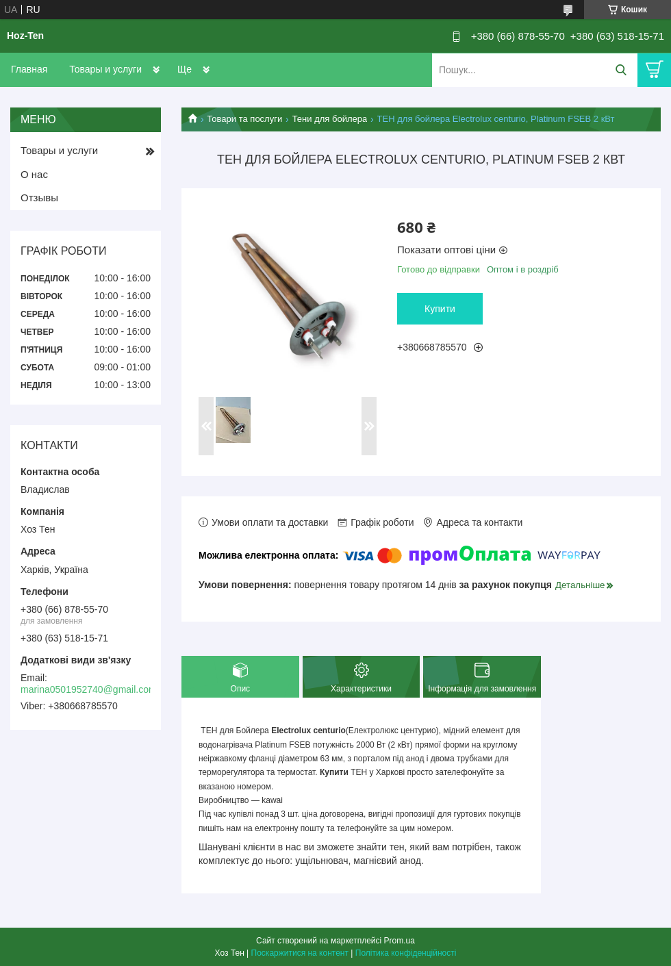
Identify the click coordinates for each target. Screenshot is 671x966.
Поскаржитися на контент (300, 953)
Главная (29, 69)
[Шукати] (620, 70)
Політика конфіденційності (406, 953)
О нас (34, 174)
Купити (440, 308)
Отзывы (39, 197)
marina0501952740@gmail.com (89, 689)
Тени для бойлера (330, 119)
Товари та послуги (244, 119)
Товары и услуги (105, 69)
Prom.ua (399, 940)
